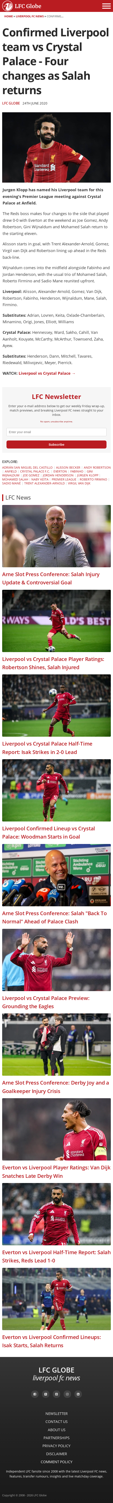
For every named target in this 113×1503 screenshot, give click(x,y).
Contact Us (56, 1421)
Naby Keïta (39, 479)
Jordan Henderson (58, 475)
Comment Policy (57, 1461)
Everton (60, 471)
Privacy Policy (56, 1445)
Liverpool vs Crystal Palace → (47, 373)
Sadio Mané (11, 483)
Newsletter (56, 1413)
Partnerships (56, 1437)
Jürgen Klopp (87, 475)
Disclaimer (56, 1453)
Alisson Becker (68, 467)
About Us (56, 1429)
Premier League (64, 479)
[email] (56, 432)
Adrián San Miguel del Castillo (27, 467)
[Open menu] (106, 6)
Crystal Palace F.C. (35, 471)
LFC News (18, 497)
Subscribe (57, 444)
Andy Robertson (97, 467)
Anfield (11, 471)
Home (8, 16)
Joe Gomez (31, 475)
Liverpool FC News (30, 16)
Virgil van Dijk (79, 483)
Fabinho (76, 471)
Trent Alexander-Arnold (44, 483)
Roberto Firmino (93, 479)
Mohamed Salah (15, 479)
